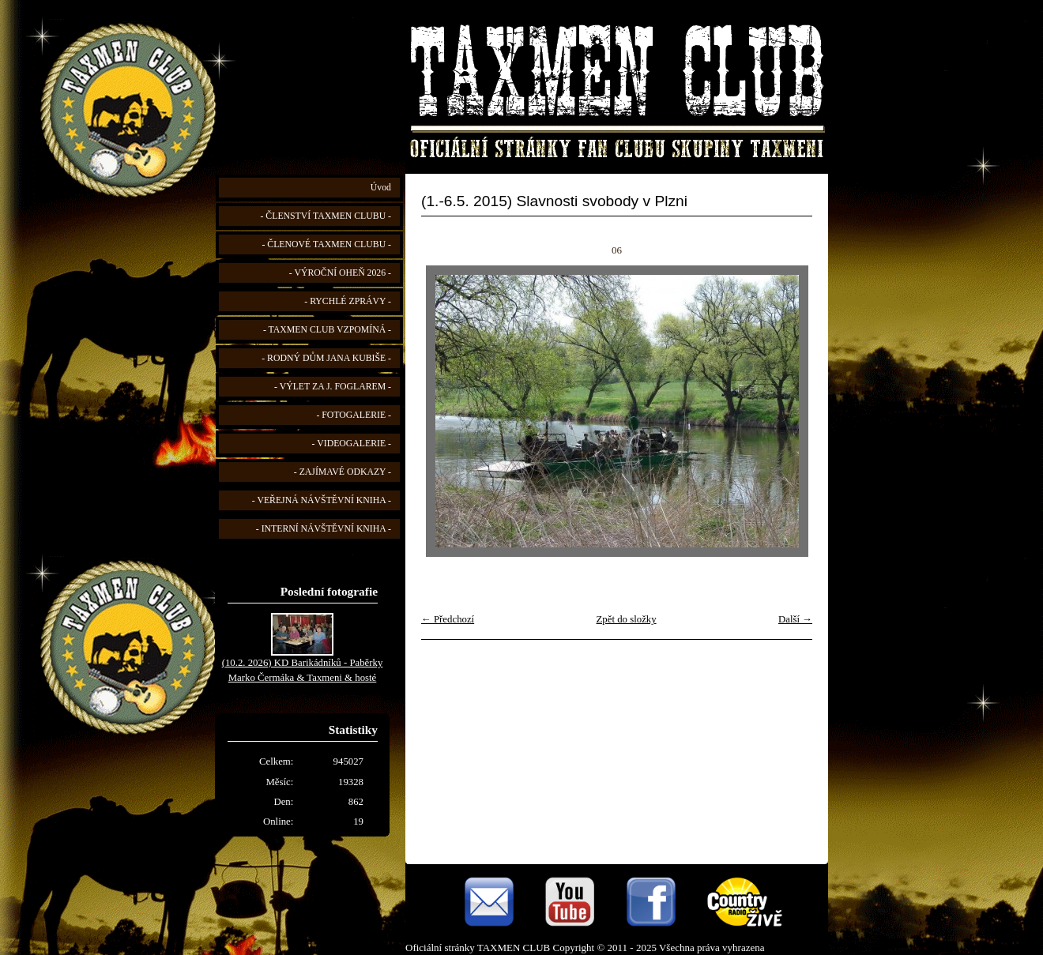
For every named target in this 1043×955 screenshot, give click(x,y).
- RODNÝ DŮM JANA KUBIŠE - (326, 358)
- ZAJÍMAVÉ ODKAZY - (342, 472)
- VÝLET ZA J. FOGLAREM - (332, 387)
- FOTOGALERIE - (353, 415)
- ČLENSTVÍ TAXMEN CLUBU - (325, 216)
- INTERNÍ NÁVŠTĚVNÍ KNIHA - (323, 529)
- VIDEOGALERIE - (351, 443)
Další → (795, 619)
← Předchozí (447, 619)
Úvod (381, 187)
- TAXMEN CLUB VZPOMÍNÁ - (327, 330)
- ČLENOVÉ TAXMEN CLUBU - (326, 244)
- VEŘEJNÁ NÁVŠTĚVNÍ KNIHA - (321, 500)
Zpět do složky (627, 619)
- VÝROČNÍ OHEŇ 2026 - (340, 273)
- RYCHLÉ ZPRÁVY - (347, 301)
